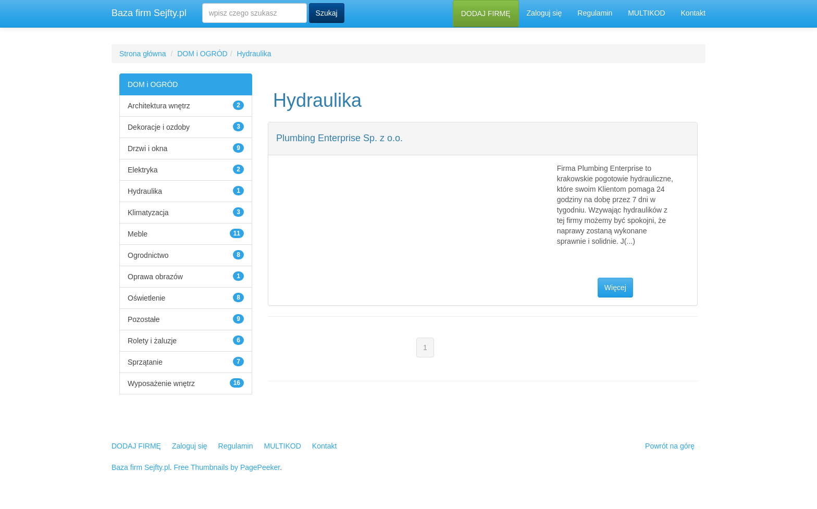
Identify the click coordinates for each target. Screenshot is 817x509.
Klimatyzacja (148, 212)
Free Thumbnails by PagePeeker (227, 467)
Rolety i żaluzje (152, 341)
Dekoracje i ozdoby (159, 127)
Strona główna (142, 53)
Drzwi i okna (147, 148)
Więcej (615, 287)
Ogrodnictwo (148, 255)
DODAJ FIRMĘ (486, 13)
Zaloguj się (544, 13)
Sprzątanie (145, 362)
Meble (137, 234)
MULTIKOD (646, 13)
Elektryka (143, 170)
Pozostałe (143, 319)
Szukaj (327, 13)
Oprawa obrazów (155, 276)
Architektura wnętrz (159, 106)
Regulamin (594, 13)
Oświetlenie (146, 298)
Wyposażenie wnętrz (161, 383)
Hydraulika (254, 53)
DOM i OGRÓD (202, 53)
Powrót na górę (670, 446)
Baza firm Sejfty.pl (149, 13)
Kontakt (693, 13)
